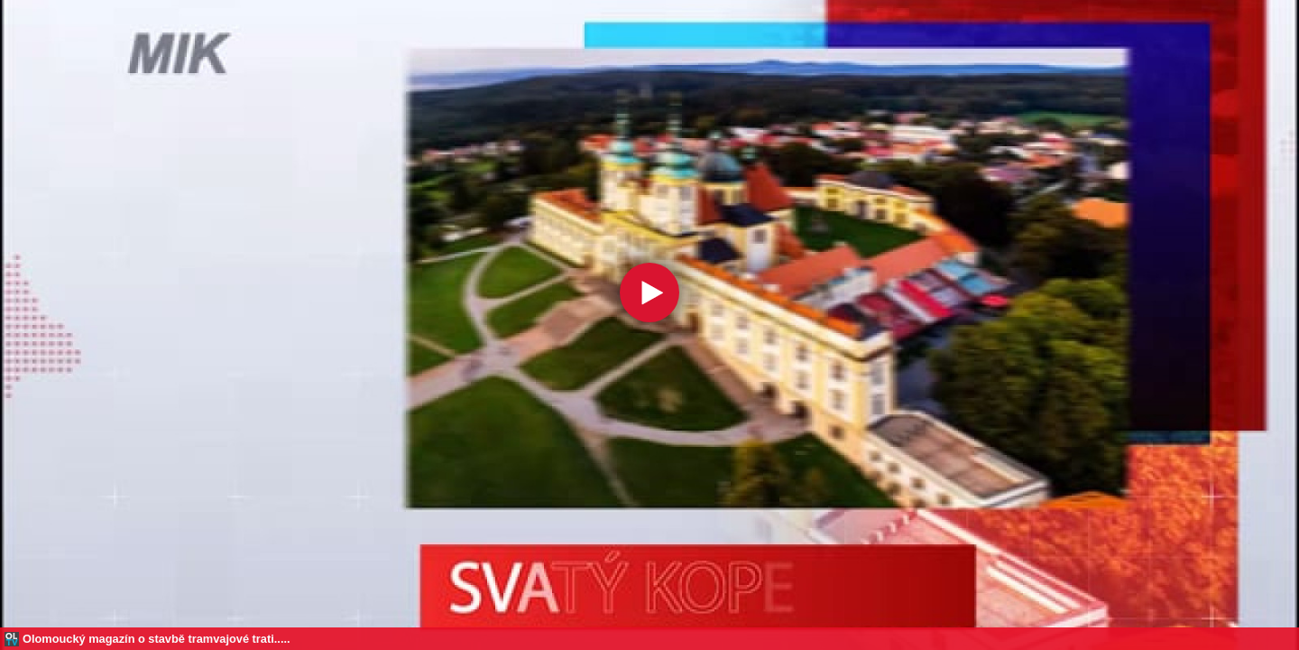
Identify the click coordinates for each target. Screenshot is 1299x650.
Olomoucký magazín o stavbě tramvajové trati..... (156, 638)
